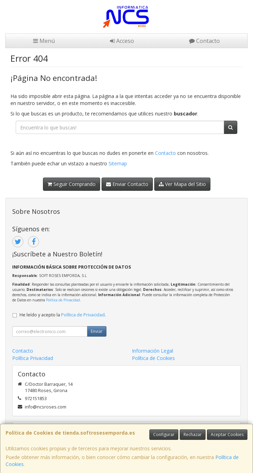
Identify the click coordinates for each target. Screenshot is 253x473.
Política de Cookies (153, 358)
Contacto (204, 41)
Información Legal (152, 350)
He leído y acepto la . (63, 315)
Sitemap (118, 163)
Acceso (122, 41)
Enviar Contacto (127, 184)
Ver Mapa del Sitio (182, 184)
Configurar (163, 434)
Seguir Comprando (71, 184)
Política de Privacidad (63, 300)
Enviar (97, 331)
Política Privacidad (32, 358)
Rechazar (193, 434)
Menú (44, 41)
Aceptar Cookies (227, 434)
